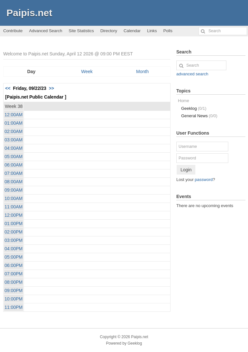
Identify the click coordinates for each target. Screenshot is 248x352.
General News (199, 115)
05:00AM (14, 156)
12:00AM (14, 114)
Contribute (13, 30)
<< (7, 88)
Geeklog (193, 108)
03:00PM (14, 240)
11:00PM (14, 307)
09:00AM (14, 190)
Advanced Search (45, 30)
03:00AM (14, 139)
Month (142, 71)
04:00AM (14, 148)
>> (51, 88)
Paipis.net (29, 12)
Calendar (132, 30)
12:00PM (14, 215)
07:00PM (14, 273)
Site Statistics (81, 30)
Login (186, 169)
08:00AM (14, 181)
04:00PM (14, 248)
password (204, 179)
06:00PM (14, 265)
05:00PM (14, 257)
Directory (108, 30)
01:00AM (14, 123)
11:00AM (14, 206)
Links (152, 30)
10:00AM (14, 198)
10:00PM (14, 298)
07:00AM (14, 173)
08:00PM (14, 282)
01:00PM (14, 223)
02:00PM (14, 231)
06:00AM (14, 164)
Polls (167, 30)
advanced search (192, 73)
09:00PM (14, 290)
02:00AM (14, 131)
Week (87, 71)
